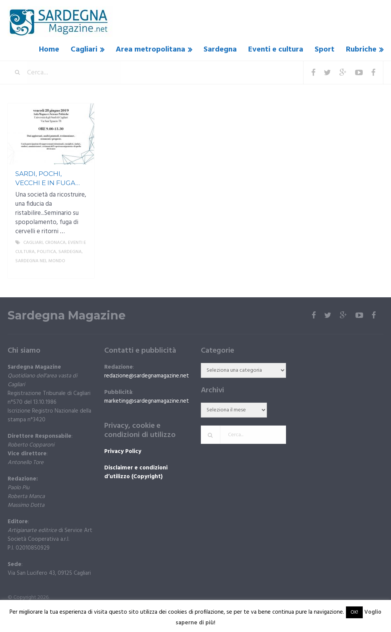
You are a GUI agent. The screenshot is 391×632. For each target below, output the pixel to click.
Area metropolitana (150, 49)
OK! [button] (354, 612)
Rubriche (361, 49)
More (82, 270)
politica (46, 252)
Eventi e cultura (275, 49)
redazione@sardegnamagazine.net (146, 375)
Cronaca (55, 243)
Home (49, 49)
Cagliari (84, 49)
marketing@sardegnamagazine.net (146, 401)
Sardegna (220, 49)
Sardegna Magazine (67, 315)
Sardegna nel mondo (40, 261)
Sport (324, 49)
